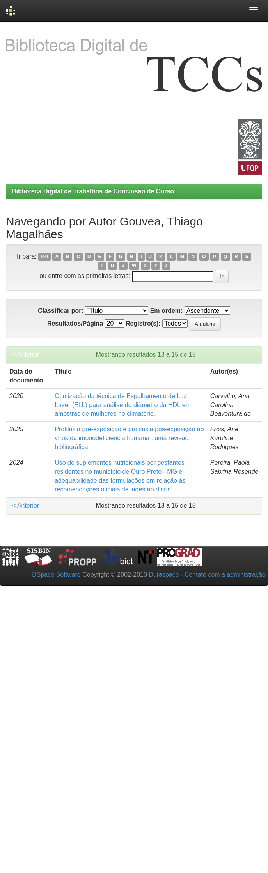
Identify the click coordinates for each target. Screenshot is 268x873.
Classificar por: (60, 310)
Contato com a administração (225, 574)
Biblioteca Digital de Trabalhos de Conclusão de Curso (93, 191)
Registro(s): (143, 323)
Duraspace (164, 574)
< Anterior (25, 354)
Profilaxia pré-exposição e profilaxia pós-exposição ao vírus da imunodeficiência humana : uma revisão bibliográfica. (129, 438)
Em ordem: (166, 310)
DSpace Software (56, 574)
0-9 (44, 257)
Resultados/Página (75, 323)
